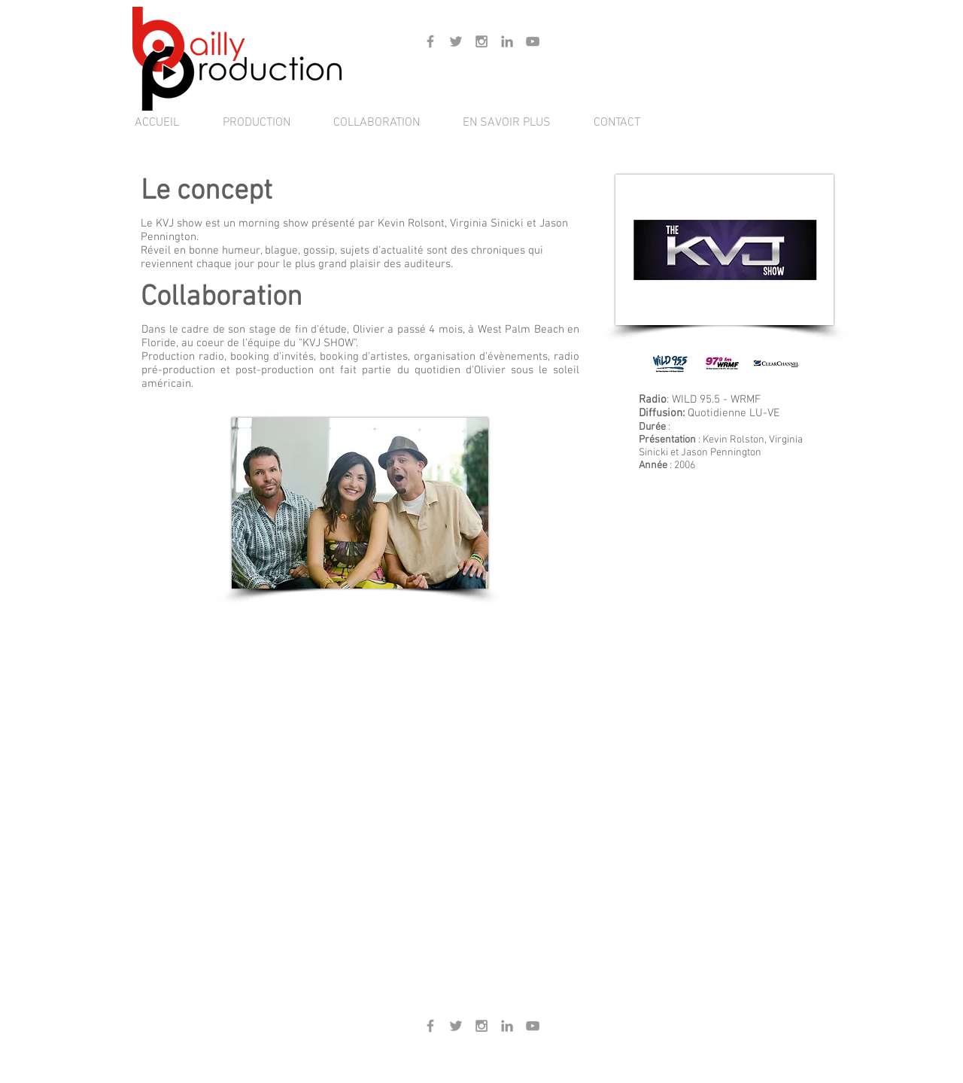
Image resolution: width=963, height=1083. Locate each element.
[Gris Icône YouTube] (532, 41)
